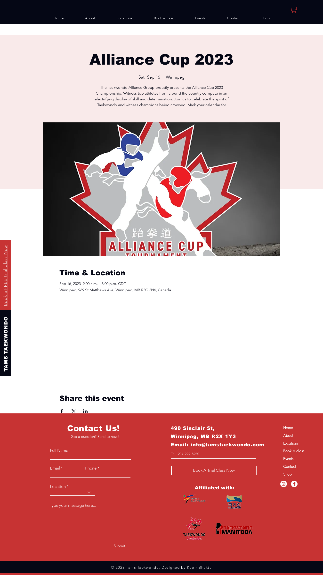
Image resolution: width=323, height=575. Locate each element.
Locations (291, 443)
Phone (91, 468)
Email (55, 468)
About (288, 435)
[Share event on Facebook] (61, 411)
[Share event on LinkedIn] (85, 411)
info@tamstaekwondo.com (227, 444)
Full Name (59, 450)
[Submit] (119, 546)
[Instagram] (283, 484)
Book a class (293, 451)
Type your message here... (73, 505)
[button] (294, 9)
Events (288, 458)
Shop (287, 474)
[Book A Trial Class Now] (214, 470)
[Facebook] (294, 484)
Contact (289, 466)
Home (288, 427)
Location (58, 487)
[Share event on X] (73, 411)
